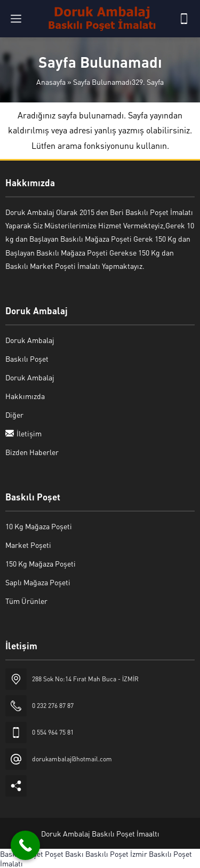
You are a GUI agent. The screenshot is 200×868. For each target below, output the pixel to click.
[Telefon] (184, 19)
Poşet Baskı (64, 853)
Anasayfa (51, 81)
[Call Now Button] (25, 845)
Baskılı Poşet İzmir (116, 853)
